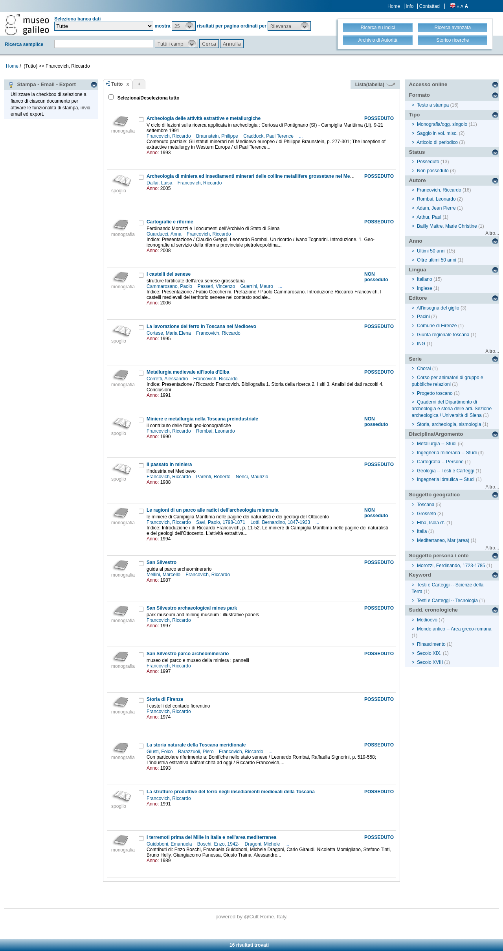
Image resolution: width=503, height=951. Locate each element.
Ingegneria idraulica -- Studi (446, 479)
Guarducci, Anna (165, 234)
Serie (415, 359)
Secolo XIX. (429, 653)
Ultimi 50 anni (431, 251)
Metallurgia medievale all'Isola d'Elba (188, 372)
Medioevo (427, 620)
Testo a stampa (433, 105)
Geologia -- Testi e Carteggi (445, 471)
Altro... (492, 233)
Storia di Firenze (165, 699)
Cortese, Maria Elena (169, 333)
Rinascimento (431, 644)
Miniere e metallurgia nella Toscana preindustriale (202, 419)
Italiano (424, 279)
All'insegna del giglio (438, 308)
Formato (419, 95)
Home (393, 6)
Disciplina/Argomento (436, 434)
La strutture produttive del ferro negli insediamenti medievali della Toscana (231, 791)
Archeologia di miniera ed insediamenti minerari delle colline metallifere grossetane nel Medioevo (256, 176)
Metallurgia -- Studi (437, 443)
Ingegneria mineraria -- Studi (447, 452)
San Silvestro (161, 562)
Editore (418, 298)
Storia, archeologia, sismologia (449, 424)
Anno (415, 241)
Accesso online (428, 84)
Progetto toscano (435, 393)
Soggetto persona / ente (439, 555)
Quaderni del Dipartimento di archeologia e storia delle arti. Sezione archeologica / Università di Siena (452, 408)
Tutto (117, 84)
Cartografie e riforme (170, 222)
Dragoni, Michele (263, 844)
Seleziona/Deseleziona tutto (147, 98)
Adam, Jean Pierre (436, 208)
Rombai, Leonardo (216, 431)
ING (421, 343)
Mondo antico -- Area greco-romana (454, 629)
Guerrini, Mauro (257, 286)
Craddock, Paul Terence (269, 136)
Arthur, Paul (429, 217)
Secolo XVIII (430, 662)
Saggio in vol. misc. (437, 133)
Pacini (423, 316)
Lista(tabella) (375, 84)
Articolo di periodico (437, 142)
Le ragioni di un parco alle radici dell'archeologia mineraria (213, 510)
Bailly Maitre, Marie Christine (447, 226)
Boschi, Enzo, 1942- (219, 844)
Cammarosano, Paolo (170, 286)
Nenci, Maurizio (253, 476)
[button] (184, 26)
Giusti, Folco (160, 751)
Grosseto (426, 513)
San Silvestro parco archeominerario (188, 653)
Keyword (420, 575)
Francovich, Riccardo (169, 136)
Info (409, 6)
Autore (417, 180)
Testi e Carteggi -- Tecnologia (447, 600)
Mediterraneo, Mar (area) (443, 540)
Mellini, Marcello (164, 574)
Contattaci (430, 6)
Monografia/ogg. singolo (442, 124)
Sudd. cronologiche (433, 610)
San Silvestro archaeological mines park (192, 608)
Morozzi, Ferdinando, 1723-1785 (451, 565)
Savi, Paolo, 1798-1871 (221, 522)
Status (417, 152)
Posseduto (428, 161)
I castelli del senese (169, 274)
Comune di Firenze (437, 325)
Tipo (414, 115)
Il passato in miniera (169, 464)
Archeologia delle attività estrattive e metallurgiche (204, 118)
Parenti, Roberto (214, 476)
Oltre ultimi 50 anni (436, 260)
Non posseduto (433, 170)
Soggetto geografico (434, 495)
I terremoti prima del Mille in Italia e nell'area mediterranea (211, 837)
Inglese (424, 288)
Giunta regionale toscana (443, 334)
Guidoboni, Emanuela (170, 844)
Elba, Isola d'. (431, 522)
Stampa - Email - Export (42, 84)
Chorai (424, 368)
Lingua (417, 270)
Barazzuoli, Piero (196, 751)
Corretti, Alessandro (168, 379)
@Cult (252, 917)
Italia (422, 531)
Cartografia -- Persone (440, 461)
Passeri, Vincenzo (216, 286)
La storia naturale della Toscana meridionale (196, 745)
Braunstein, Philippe (217, 136)
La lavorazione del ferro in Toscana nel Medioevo (201, 326)
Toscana (426, 504)
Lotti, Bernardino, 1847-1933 (280, 522)
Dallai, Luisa (160, 183)
